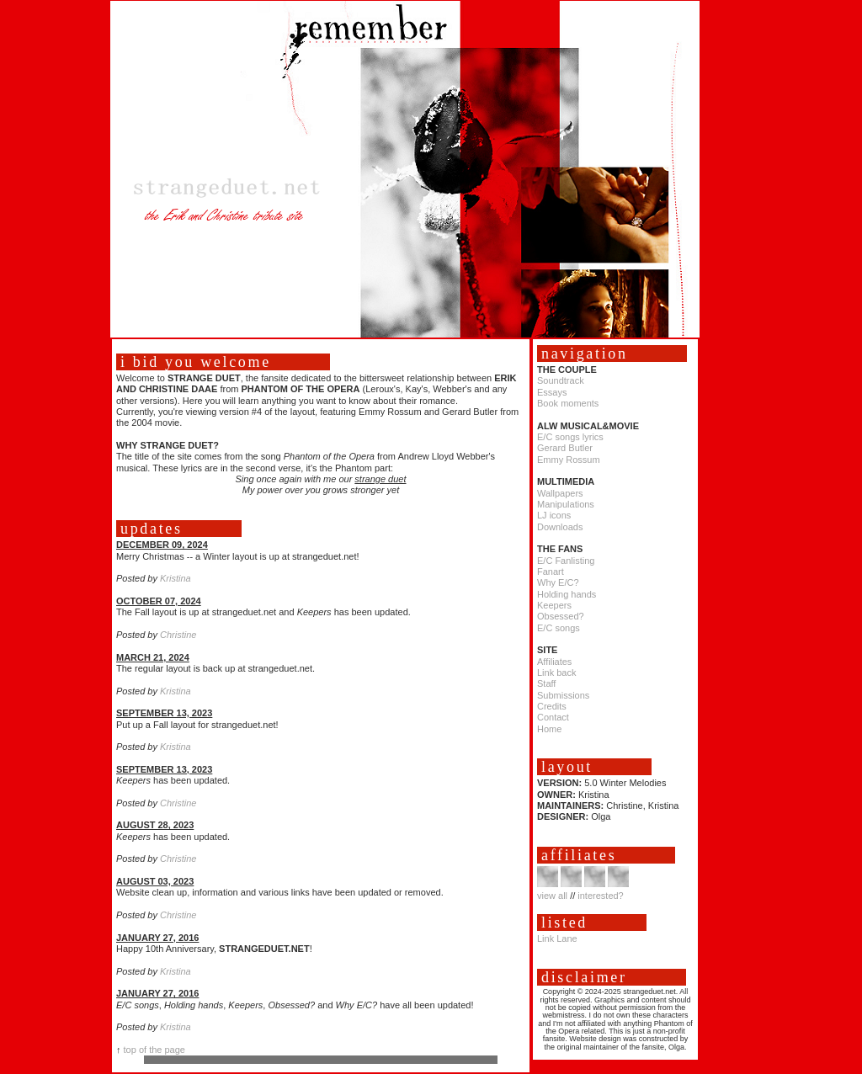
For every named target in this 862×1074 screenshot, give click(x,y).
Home (549, 729)
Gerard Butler (565, 448)
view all (552, 896)
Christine (178, 635)
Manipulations (565, 504)
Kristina (175, 578)
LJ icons (554, 515)
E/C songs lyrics (570, 437)
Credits (552, 706)
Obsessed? (560, 616)
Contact (553, 717)
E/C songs (558, 628)
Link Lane (557, 938)
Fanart (550, 571)
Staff (546, 683)
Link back (556, 672)
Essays (552, 392)
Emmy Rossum (568, 460)
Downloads (560, 527)
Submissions (563, 695)
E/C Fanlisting (565, 561)
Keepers (554, 605)
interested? (600, 896)
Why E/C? (558, 582)
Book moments (568, 403)
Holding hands (566, 594)
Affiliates (554, 662)
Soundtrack (560, 380)
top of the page (154, 1050)
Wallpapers (560, 493)
